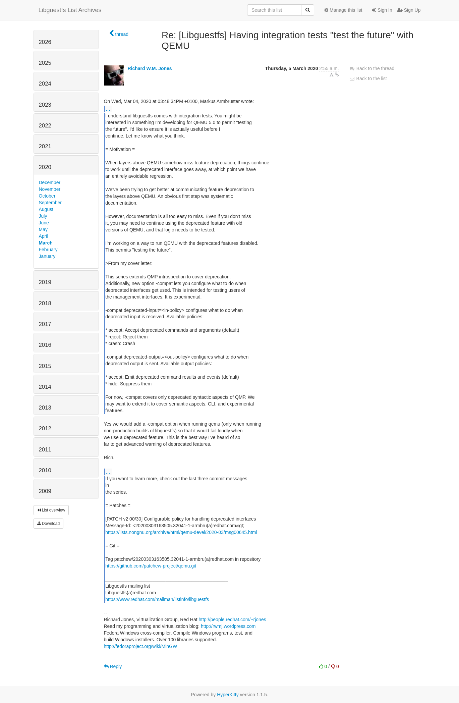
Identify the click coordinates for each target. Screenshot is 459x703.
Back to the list (368, 78)
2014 (45, 387)
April (43, 236)
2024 (45, 83)
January (47, 256)
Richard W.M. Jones (149, 68)
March (46, 243)
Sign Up (409, 10)
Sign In (382, 10)
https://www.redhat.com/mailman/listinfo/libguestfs (157, 599)
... (108, 109)
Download (48, 523)
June (44, 222)
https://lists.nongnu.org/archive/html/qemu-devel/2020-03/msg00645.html (181, 532)
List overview (51, 510)
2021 (45, 146)
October (47, 196)
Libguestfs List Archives (70, 10)
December (50, 182)
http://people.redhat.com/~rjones (232, 619)
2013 (45, 407)
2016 (45, 345)
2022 (45, 125)
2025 (45, 63)
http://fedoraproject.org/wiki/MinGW (140, 646)
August (46, 209)
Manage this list (343, 10)
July (43, 216)
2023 (45, 105)
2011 (45, 449)
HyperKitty (228, 694)
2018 (45, 303)
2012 (45, 428)
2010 (45, 470)
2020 (45, 167)
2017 (45, 324)
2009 (45, 491)
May (43, 229)
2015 (45, 366)
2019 (45, 282)
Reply (113, 666)
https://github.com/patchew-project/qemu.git (150, 566)
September (50, 202)
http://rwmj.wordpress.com (228, 626)
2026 (45, 42)
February (48, 249)
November (50, 189)
